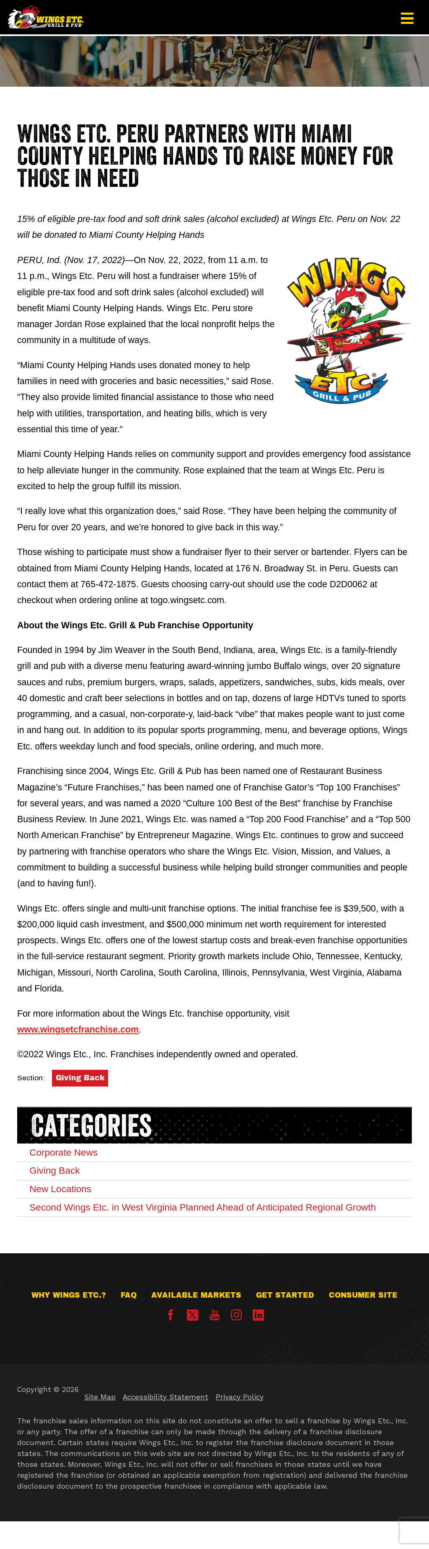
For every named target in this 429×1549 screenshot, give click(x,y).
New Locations (67, 1196)
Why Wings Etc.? (68, 1323)
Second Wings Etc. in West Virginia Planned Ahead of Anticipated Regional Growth (213, 1225)
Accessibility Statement (165, 1424)
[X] (192, 1343)
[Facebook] (170, 1346)
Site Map (100, 1424)
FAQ (129, 1323)
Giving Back (80, 1078)
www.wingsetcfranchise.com (78, 1030)
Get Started (285, 1323)
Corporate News (71, 1153)
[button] (407, 18)
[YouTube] (214, 1346)
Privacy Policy (240, 1424)
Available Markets (196, 1323)
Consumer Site (363, 1323)
